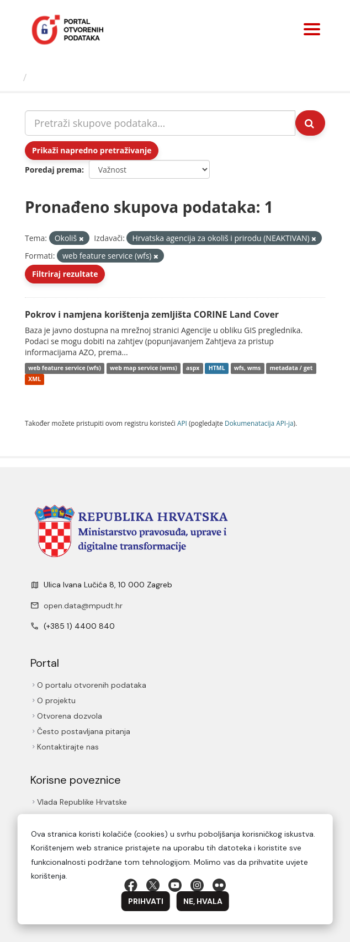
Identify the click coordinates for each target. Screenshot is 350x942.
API (182, 423)
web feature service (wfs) (64, 368)
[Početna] (13, 77)
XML (34, 379)
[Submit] (310, 123)
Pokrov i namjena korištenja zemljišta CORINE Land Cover (152, 314)
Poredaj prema (53, 169)
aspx (192, 368)
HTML (217, 368)
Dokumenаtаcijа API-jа (259, 423)
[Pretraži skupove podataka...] (160, 123)
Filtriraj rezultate (65, 274)
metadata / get (291, 368)
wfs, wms (247, 368)
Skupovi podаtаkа (76, 77)
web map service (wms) (143, 368)
